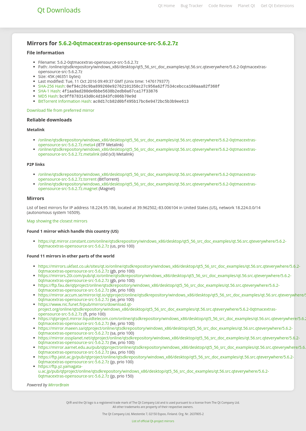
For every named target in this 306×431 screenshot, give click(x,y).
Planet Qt (246, 5)
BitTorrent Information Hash (64, 100)
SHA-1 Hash (49, 90)
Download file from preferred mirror (60, 109)
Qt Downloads (59, 10)
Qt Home (166, 5)
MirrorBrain (58, 383)
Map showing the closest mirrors (57, 219)
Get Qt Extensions (277, 5)
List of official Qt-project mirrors (153, 420)
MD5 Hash (48, 95)
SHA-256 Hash (51, 86)
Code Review (220, 5)
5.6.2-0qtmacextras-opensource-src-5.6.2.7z (118, 43)
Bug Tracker (192, 5)
